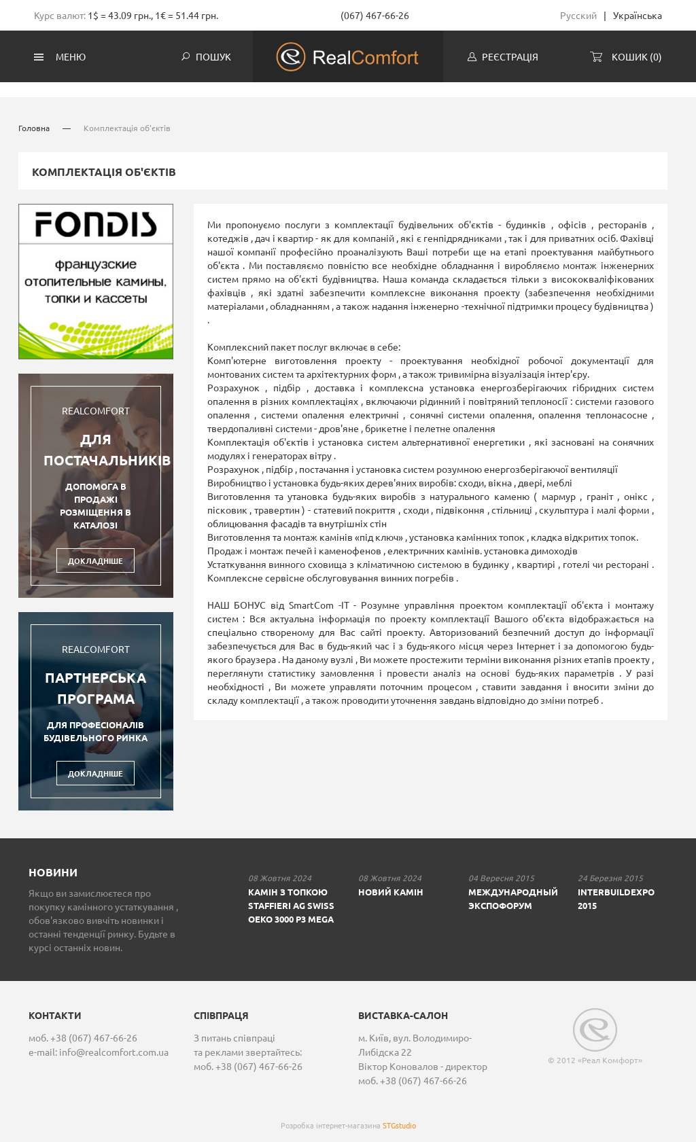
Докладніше (95, 551)
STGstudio (399, 1115)
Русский (578, 15)
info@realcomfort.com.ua (114, 1042)
